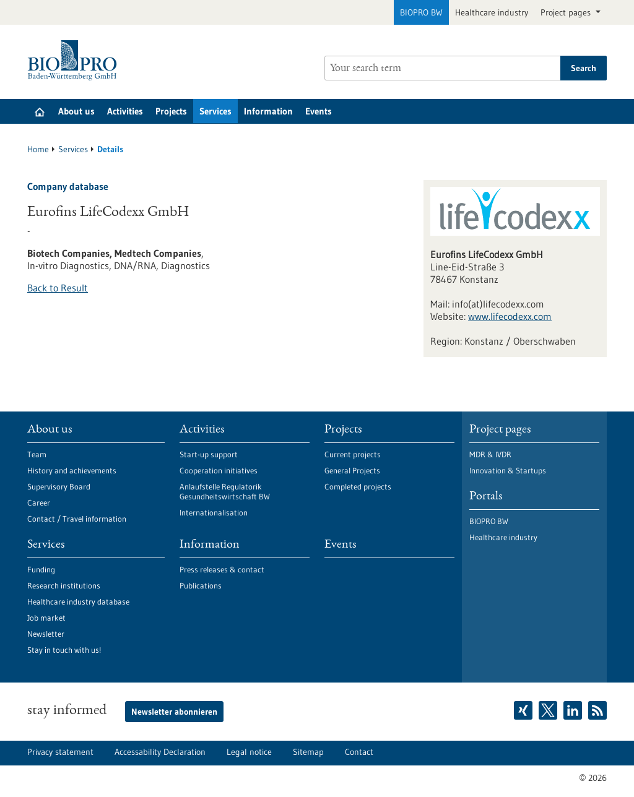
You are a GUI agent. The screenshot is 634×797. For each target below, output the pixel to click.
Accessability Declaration (160, 751)
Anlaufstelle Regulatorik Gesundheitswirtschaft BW (225, 491)
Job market (46, 618)
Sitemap (308, 751)
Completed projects (357, 486)
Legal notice (249, 751)
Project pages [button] (567, 12)
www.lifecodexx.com (510, 316)
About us (76, 111)
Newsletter (45, 634)
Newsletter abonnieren (174, 711)
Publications (201, 585)
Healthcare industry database (78, 601)
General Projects (352, 470)
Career (38, 502)
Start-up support (209, 454)
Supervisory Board (58, 486)
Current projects (352, 454)
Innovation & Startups (507, 470)
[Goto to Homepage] (75, 60)
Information (268, 111)
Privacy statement (60, 751)
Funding (41, 569)
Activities (125, 111)
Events (318, 111)
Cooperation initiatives (219, 470)
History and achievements (71, 470)
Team (36, 454)
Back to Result (57, 288)
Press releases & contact (222, 569)
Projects (171, 111)
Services (215, 111)
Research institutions (63, 585)
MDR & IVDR (490, 454)
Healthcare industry (491, 12)
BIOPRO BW (421, 12)
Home (38, 149)
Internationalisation (214, 512)
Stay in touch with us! (64, 650)
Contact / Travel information (76, 518)
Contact (359, 751)
